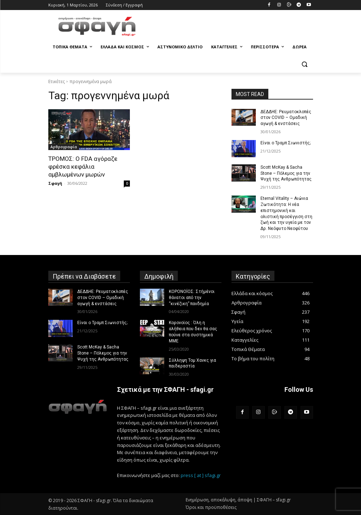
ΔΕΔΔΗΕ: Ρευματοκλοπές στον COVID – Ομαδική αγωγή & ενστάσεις (285, 117)
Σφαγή (55, 183)
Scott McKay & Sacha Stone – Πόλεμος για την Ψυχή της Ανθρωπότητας (286, 173)
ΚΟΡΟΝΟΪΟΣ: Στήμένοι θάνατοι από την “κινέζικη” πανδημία (192, 297)
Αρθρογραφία (63, 146)
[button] (304, 64)
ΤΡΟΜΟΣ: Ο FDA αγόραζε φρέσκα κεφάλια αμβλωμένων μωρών (82, 166)
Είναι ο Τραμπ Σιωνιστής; (285, 142)
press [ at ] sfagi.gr (201, 475)
